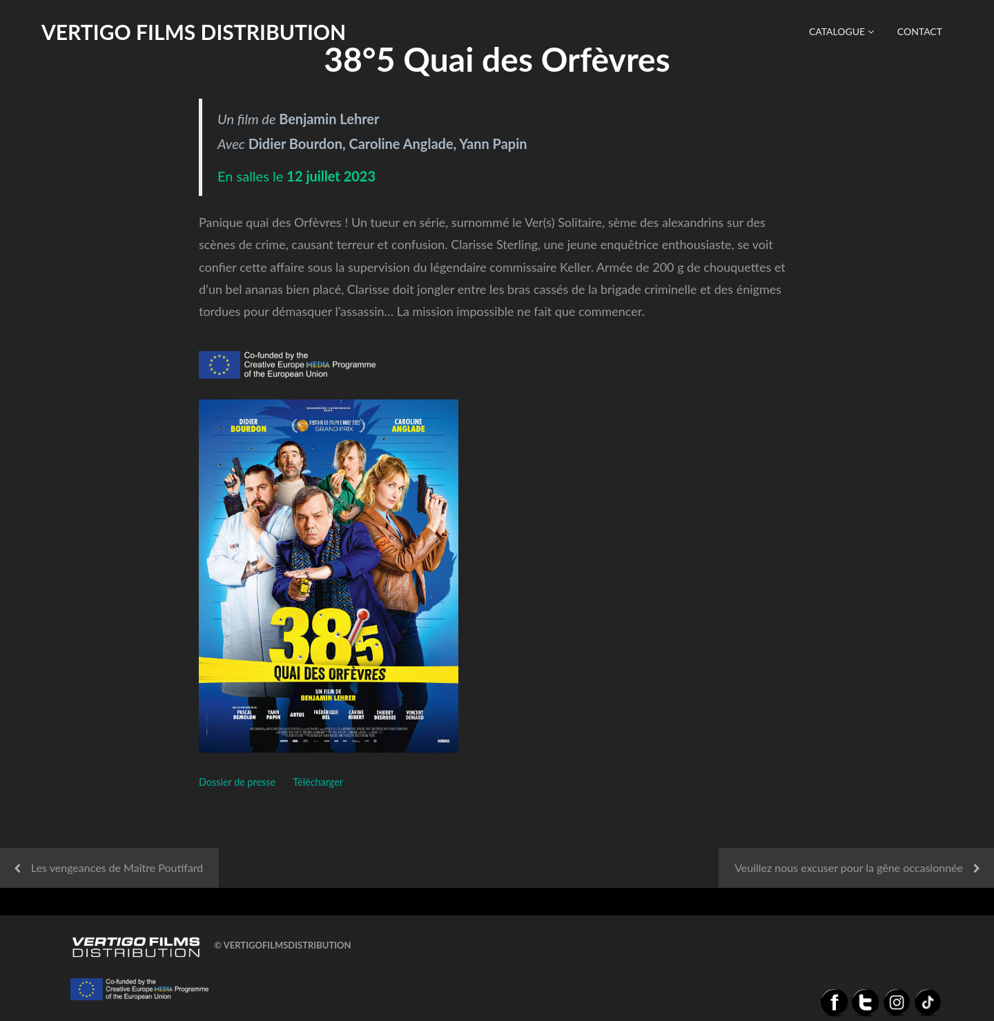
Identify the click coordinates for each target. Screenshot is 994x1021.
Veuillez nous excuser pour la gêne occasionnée (848, 867)
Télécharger (318, 782)
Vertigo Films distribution (193, 31)
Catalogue (841, 31)
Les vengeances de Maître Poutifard (117, 867)
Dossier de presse (237, 782)
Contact (919, 31)
